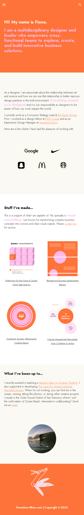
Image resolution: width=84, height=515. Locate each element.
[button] (4, 4)
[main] (42, 36)
